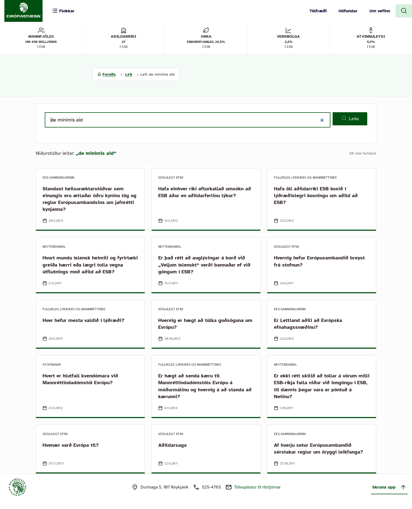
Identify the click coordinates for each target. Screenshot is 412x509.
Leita (350, 119)
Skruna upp (389, 487)
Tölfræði (318, 11)
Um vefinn (379, 11)
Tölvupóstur (257, 487)
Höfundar (348, 11)
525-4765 (211, 487)
